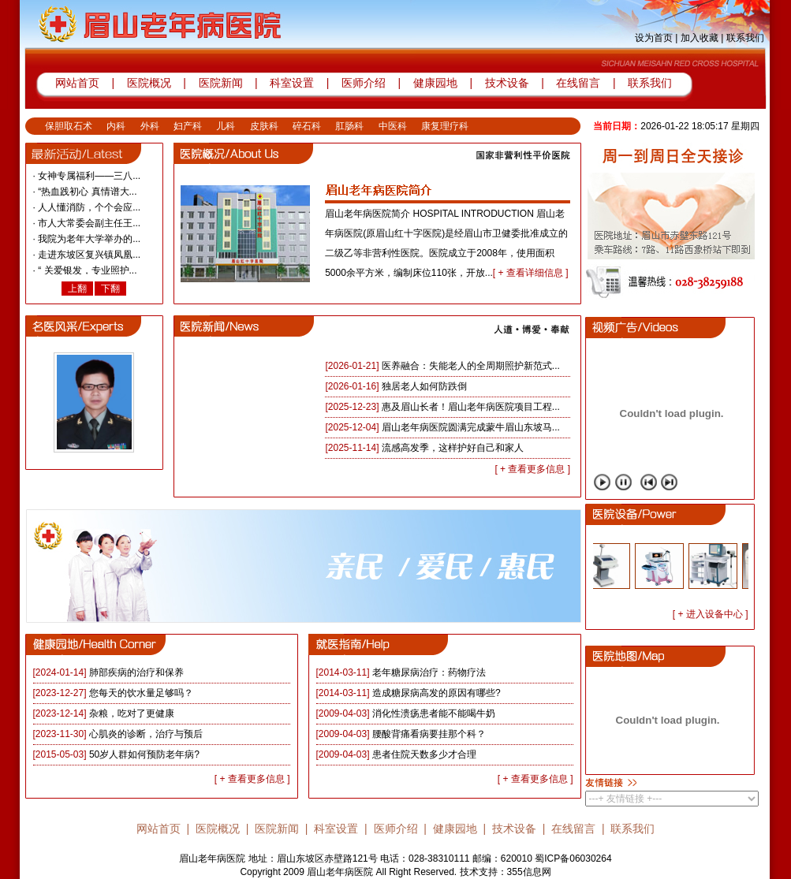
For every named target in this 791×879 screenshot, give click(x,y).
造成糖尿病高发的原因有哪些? (436, 692)
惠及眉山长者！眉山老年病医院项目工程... (471, 406)
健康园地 (435, 82)
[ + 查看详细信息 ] (531, 272)
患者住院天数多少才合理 (424, 754)
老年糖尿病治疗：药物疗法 (429, 672)
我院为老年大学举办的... (89, 238)
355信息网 (529, 871)
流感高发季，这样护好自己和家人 (453, 447)
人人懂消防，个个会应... (89, 207)
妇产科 (187, 126)
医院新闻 (221, 82)
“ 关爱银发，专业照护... (87, 270)
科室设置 (293, 82)
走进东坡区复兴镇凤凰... (89, 254)
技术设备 (508, 82)
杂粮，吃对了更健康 (131, 713)
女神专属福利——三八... (89, 175)
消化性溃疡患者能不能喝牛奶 (433, 713)
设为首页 (654, 37)
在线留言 (578, 82)
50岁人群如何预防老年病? (144, 754)
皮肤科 (264, 126)
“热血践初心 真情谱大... (87, 191)
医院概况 (149, 82)
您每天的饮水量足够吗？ (141, 692)
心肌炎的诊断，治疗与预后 (146, 733)
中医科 (393, 126)
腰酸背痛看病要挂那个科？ (429, 733)
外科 (149, 126)
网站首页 (77, 82)
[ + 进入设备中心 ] (710, 614)
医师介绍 (362, 82)
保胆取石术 (68, 126)
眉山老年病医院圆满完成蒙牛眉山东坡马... (471, 427)
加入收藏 (699, 37)
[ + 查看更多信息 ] (532, 469)
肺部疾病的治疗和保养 (136, 672)
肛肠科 (349, 126)
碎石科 (307, 126)
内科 (115, 126)
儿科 (225, 126)
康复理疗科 (444, 126)
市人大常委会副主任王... (89, 223)
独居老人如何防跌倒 (424, 386)
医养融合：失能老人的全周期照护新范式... (471, 365)
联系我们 (745, 37)
